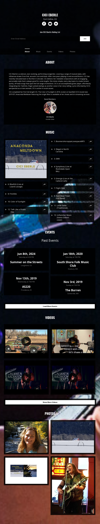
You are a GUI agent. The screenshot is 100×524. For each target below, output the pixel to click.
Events (49, 51)
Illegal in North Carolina (62, 150)
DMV (58, 159)
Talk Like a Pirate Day (18, 210)
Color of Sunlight (18, 201)
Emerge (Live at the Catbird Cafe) (64, 179)
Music (38, 51)
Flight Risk (60, 188)
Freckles (13, 194)
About (27, 51)
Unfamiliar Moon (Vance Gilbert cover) (64, 217)
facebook (44, 24)
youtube (50, 24)
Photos (72, 51)
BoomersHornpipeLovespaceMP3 (64, 141)
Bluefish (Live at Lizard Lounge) (16, 185)
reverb (56, 24)
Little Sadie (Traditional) (62, 206)
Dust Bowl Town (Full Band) (63, 197)
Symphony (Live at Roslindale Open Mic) (64, 169)
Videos (60, 51)
